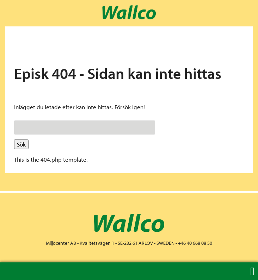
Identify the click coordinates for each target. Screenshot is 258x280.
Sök (21, 144)
